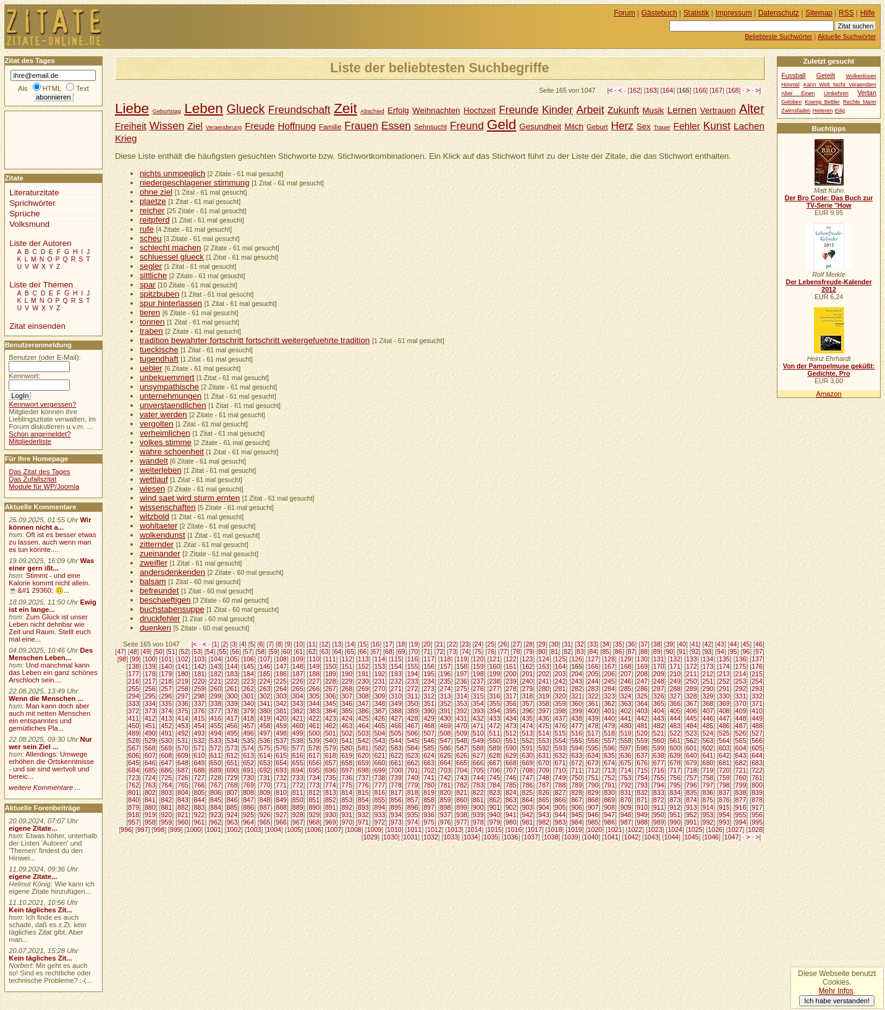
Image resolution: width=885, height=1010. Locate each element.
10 (299, 644)
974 (412, 822)
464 (363, 725)
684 (133, 770)
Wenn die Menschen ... (46, 698)
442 (642, 718)
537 (281, 740)
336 (182, 703)
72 (440, 651)
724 (150, 777)
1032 (430, 837)
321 (576, 696)
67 (375, 651)
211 (691, 673)
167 (716, 90)
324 (626, 696)
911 (658, 807)
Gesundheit (540, 126)
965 (265, 822)
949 (642, 814)
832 (642, 792)
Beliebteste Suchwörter (778, 36)
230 (363, 681)
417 (232, 718)
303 (281, 696)
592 (543, 748)
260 (215, 688)
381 (281, 711)
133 (691, 659)
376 (199, 711)
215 (757, 673)
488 (757, 725)
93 (707, 651)
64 (337, 651)
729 (232, 777)
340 (248, 703)
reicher (152, 210)
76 (490, 651)
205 (593, 673)
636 (626, 755)
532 (199, 740)
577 (297, 748)
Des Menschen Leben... (51, 654)
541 (346, 740)
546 (428, 740)
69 (401, 651)
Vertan (866, 93)
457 (248, 725)
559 (642, 740)
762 (133, 785)
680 (708, 762)
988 (642, 822)
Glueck (245, 109)
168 (733, 90)
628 (494, 755)
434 (511, 718)
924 (232, 814)
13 (337, 644)
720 (724, 770)
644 (757, 755)
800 (757, 785)
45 (746, 644)
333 (133, 703)
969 (330, 822)
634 (593, 755)
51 (172, 651)
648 (182, 762)
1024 (674, 829)
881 (166, 807)
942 (527, 814)
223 (248, 681)
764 (166, 785)
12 (325, 644)
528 (133, 740)
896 (412, 807)
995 (757, 822)
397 (543, 711)
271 (396, 688)
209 (658, 673)
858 (428, 800)
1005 (294, 829)
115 (396, 659)
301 (248, 696)
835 (691, 792)
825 (527, 792)
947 (609, 814)
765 (182, 785)
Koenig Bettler (822, 102)
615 (281, 755)
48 (133, 651)
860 (461, 800)
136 (741, 659)
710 (560, 770)
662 (412, 762)
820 (445, 792)
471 (478, 725)
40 (682, 644)
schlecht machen (170, 247)
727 (199, 777)
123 (527, 659)
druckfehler (160, 618)
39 (669, 644)
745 (494, 777)
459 (281, 725)
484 (691, 725)
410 (757, 711)
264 (281, 688)
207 (626, 673)
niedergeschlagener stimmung (195, 182)
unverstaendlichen (173, 405)
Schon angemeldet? (39, 434)
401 (609, 711)
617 (314, 755)
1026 (715, 829)
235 (445, 681)
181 (199, 673)
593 (560, 748)
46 (759, 644)
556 (593, 740)
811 (297, 792)
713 (609, 770)
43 (720, 644)
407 (708, 711)
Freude (259, 126)
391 (445, 711)
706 (494, 770)
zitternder (157, 544)
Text (82, 88)
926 (265, 814)
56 (235, 651)
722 (757, 770)
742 (445, 777)
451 (150, 725)
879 (133, 807)
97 (759, 651)
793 (642, 785)
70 (414, 651)
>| (758, 90)
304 (297, 696)
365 (658, 703)
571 (199, 748)
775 (346, 785)
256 (150, 688)
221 (215, 681)
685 (150, 770)
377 (215, 711)
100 (150, 659)
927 (281, 814)
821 (461, 792)
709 (543, 770)
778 (396, 785)
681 (724, 762)
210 (674, 673)
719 (708, 770)
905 (560, 807)
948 (626, 814)
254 (757, 681)
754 (642, 777)
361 (593, 703)
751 (593, 777)
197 (461, 673)
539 (314, 740)
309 (380, 696)
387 (380, 711)
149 (314, 666)
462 (330, 725)
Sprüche (24, 213)
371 (757, 703)
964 (248, 822)
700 (396, 770)
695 (314, 770)
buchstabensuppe (172, 609)
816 (380, 792)
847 (248, 800)
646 (150, 762)
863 (511, 800)
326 (658, 696)
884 (215, 807)
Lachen (749, 126)
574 (248, 748)
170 (658, 666)
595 (593, 748)
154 (396, 666)
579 (330, 748)
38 (657, 644)
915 (724, 807)
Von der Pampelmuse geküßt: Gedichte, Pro (828, 369)
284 (609, 688)
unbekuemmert (167, 377)
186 (281, 673)
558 (626, 740)
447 (724, 718)
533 (215, 740)
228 (330, 681)
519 (626, 733)
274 (445, 688)
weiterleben (161, 470)
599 (658, 748)
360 (576, 703)
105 (232, 659)
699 (380, 770)
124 (543, 659)
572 (215, 748)
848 (265, 800)
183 (232, 673)
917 (757, 807)
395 (511, 711)
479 (609, 725)
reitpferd (155, 219)
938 (461, 814)
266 (314, 688)
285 (626, 688)
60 (286, 651)
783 (478, 785)
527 (757, 733)
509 (461, 733)
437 (560, 718)
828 (576, 792)
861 (478, 800)
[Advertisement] (42, 139)
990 (674, 822)
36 (631, 644)
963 (232, 822)
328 (691, 696)
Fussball (793, 75)
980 (511, 822)
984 (576, 822)
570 (182, 748)
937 (445, 814)
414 (182, 718)
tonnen (152, 321)
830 (609, 792)
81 (555, 651)
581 (363, 748)
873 (674, 800)
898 (445, 807)
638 (658, 755)
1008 (354, 829)
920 (166, 814)
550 (494, 740)
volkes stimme (166, 442)
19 (414, 644)
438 (576, 718)
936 (428, 814)
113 (363, 659)
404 (658, 711)
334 (150, 703)
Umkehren (836, 93)
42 (707, 644)
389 (412, 711)
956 (757, 814)
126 (576, 659)
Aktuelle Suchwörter (847, 36)
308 (363, 696)
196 (445, 673)
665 (461, 762)
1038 (551, 837)
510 (478, 733)
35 (618, 644)
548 (461, 740)
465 (380, 725)
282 (576, 688)
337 (199, 703)
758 (708, 777)
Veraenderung (224, 127)
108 (281, 659)
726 (182, 777)
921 (182, 814)
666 (478, 762)
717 (674, 770)
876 (724, 800)
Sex (644, 126)
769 (248, 785)
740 (412, 777)
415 (199, 718)
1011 (414, 829)
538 (297, 740)
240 (527, 681)
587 (461, 748)
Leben (203, 108)
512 (511, 733)
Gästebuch (659, 13)
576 (281, 748)
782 (461, 785)
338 (215, 703)
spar (148, 284)
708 (527, 770)
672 (576, 762)
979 (494, 822)
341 (265, 703)
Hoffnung (296, 126)
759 (724, 777)
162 (634, 90)
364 (642, 703)
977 (461, 822)
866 (560, 800)
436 (543, 718)
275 (461, 688)
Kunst (716, 125)
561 (674, 740)
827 (560, 792)
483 (674, 725)
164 (668, 90)
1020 (595, 829)
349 (396, 703)
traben (151, 331)
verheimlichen (165, 433)
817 (396, 792)
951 (674, 814)
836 (708, 792)
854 (363, 800)
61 (299, 651)
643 (741, 755)
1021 (615, 829)
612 (232, 755)
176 (757, 666)
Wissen (167, 125)
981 (527, 822)
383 (314, 711)
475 (543, 725)
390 (428, 711)
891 (330, 807)
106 (248, 659)
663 (428, 762)
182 (215, 673)
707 (511, 770)
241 (543, 681)
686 (166, 770)
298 (199, 696)
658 (346, 762)
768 (232, 785)
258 (182, 688)
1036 (511, 837)
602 (708, 748)
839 (757, 792)
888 (281, 807)
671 (560, 762)
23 (465, 644)
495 (232, 733)
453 (182, 725)
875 (708, 800)
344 (314, 703)
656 (314, 762)
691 (248, 770)
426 (380, 718)
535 (248, 740)
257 (166, 688)
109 (297, 659)
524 (708, 733)
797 (708, 785)
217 (150, 681)
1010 (394, 829)
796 (691, 785)
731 (265, 777)
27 (516, 644)
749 (560, 777)
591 (527, 748)
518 (609, 733)
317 (511, 696)
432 (478, 718)
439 (593, 718)
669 (527, 762)
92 (695, 651)
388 (396, 711)
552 (527, 740)
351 (428, 703)
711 (576, 770)
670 (543, 762)
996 (126, 829)
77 (503, 651)
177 (133, 673)
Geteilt (825, 75)
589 (494, 748)
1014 (474, 829)
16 (375, 644)
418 (248, 718)
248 (658, 681)
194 (412, 673)
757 (691, 777)
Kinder (557, 109)
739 (396, 777)
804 (182, 792)
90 (669, 651)
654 (281, 762)
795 (674, 785)
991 (691, 822)
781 (445, 785)
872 (658, 800)
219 (182, 681)
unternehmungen (170, 396)
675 (626, 762)
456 (232, 725)
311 (412, 696)
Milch (573, 126)
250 (691, 681)
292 (741, 688)
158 (461, 666)
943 (543, 814)
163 (651, 90)
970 (346, 822)
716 (658, 770)
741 (428, 777)
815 (363, 792)
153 (380, 666)
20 (427, 644)
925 (248, 814)
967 (297, 822)
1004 (273, 829)
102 (182, 659)
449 (757, 718)
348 (380, 703)
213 (724, 673)
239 (511, 681)
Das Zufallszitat (32, 479)
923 (215, 814)
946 (593, 814)
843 (182, 800)
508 (445, 733)
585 (428, 748)
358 (543, 703)
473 (511, 725)
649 (199, 762)
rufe (147, 229)
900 (478, 807)
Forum (624, 13)
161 (511, 666)
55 (222, 651)
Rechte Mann (859, 102)
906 (576, 807)
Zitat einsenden (37, 326)
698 (363, 770)
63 (325, 651)
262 (248, 688)
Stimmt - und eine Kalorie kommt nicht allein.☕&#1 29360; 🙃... (49, 583)
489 (133, 733)
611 (215, 755)
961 (199, 822)
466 (396, 725)
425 (363, 718)
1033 (450, 837)
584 (412, 748)
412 (150, 718)
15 (363, 644)
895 (396, 807)
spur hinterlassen (171, 303)
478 (593, 725)
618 (330, 755)
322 (593, 696)
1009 (374, 829)
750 (576, 777)
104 (215, 659)
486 (724, 725)
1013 (454, 829)
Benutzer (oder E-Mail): (44, 357)
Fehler (687, 126)
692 (265, 770)
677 (658, 762)
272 (412, 688)
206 (609, 673)
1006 (314, 829)
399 (576, 711)
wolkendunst (162, 535)
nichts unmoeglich (172, 173)
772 (297, 785)
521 (658, 733)
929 (314, 814)
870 (626, 800)
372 (133, 711)
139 (150, 666)
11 (312, 644)
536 (265, 740)
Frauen (361, 125)
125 (560, 659)
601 (691, 748)
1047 (731, 837)
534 (232, 740)
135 (724, 659)
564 (724, 740)
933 (380, 814)
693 (281, 770)
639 (674, 755)
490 (150, 733)
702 (428, 770)
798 (724, 785)
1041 (611, 837)
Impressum (734, 13)
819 (428, 792)
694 (297, 770)
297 (182, 696)
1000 (194, 829)
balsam (153, 581)
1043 (651, 837)
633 (576, 755)
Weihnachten (436, 110)
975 (428, 822)
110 (314, 659)
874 (691, 800)
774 (330, 785)
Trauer (662, 127)
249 (674, 681)
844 (199, 800)
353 (461, 703)
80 (542, 651)
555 (576, 740)
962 (215, 822)
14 (350, 644)
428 (412, 718)
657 (330, 762)
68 (388, 651)
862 (494, 800)
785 (511, 785)
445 (691, 718)
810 (281, 792)
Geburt (597, 126)
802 (150, 792)
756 (674, 777)
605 (757, 748)
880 (150, 807)
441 (626, 718)
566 (757, 740)
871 (642, 800)
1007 (334, 829)
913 (691, 807)
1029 (370, 837)
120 (478, 659)
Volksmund (29, 224)
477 (576, 725)
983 (560, 822)
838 (741, 792)
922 (199, 814)
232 (396, 681)
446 (708, 718)
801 (133, 792)
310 (396, 696)
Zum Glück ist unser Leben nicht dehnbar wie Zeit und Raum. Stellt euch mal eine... (50, 628)
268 (346, 688)
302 (265, 696)
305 (314, 696)
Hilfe (867, 13)
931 (346, 814)
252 (724, 681)
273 (428, 688)
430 (445, 718)
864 (527, 800)
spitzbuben (159, 294)
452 (166, 725)
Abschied (372, 111)
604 (741, 748)
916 (741, 807)
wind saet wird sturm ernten (190, 498)
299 (215, 696)
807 (232, 792)
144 (232, 666)
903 (527, 807)
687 (182, 770)
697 (346, 770)
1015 (494, 829)
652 (248, 762)
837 (724, 792)
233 (412, 681)
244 (593, 681)
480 (626, 725)
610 (199, 755)
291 (724, 688)
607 (150, 755)
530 (166, 740)
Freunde (518, 109)
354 (478, 703)
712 (593, 770)
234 (428, 681)
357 (527, 703)
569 (166, 748)
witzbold (154, 516)
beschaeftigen (165, 600)
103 (199, 659)
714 (626, 770)
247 (642, 681)
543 (380, 740)
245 (609, 681)
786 (527, 785)
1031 (411, 837)
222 (232, 681)
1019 (574, 829)
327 (674, 696)
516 (576, 733)
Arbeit (590, 109)
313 (445, 696)
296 (166, 696)
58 (261, 651)
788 (560, 785)
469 (445, 725)
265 (297, 688)
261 (232, 688)
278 (511, 688)
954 (724, 814)
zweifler (153, 562)
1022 (635, 829)
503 (363, 733)
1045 (691, 837)
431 (461, 718)
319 (543, 696)
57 (248, 651)
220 (199, 681)
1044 (671, 837)
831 (626, 792)
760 (741, 777)
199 (494, 673)
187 (297, 673)
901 (494, 807)
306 (330, 696)
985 (593, 822)
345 (330, 703)
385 (346, 711)
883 (199, 807)
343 (297, 703)
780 (428, 785)
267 (330, 688)
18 (401, 644)
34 (605, 644)
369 (724, 703)
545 (412, 740)
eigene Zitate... (33, 828)
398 (560, 711)
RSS (846, 13)
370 (741, 703)
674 (609, 762)
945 (576, 814)
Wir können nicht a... (50, 523)
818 (412, 792)
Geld (502, 124)
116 (412, 659)
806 (215, 792)
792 (626, 785)
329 (708, 696)
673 (593, 762)
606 (133, 755)
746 (511, 777)
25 (490, 644)
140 (166, 666)
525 (724, 733)
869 (609, 800)
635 (609, 755)
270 (380, 688)
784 (494, 785)
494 (215, 733)
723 (133, 777)
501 (330, 733)
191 (363, 673)
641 (708, 755)
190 (346, 673)
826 (543, 792)
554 (560, 740)
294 (133, 696)
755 (658, 777)
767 (215, 785)
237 (478, 681)
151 (346, 666)
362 (609, 703)
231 (380, 681)
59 (273, 651)
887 (265, 807)
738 (380, 777)
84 (593, 651)
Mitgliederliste (30, 441)
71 (427, 651)
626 (461, 755)
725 (166, 777)
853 (346, 800)
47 (120, 651)
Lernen (682, 109)
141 (182, 666)
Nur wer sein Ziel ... (50, 743)
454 (199, 725)
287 (658, 688)
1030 (390, 837)
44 (733, 644)
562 (691, 740)
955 (741, 814)
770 (265, 785)
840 (133, 800)
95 (733, 651)
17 (388, 644)
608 (166, 755)
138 (133, 666)
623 (412, 755)
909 (626, 807)
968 (314, 822)
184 (248, 673)
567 (133, 748)
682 (741, 762)
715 (642, 770)
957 (133, 822)
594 (576, 748)
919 (150, 814)
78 (516, 651)
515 (560, 733)
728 (215, 777)
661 (396, 762)
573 (232, 748)
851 (314, 800)
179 (166, 673)
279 (527, 688)
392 (461, 711)
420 (281, 718)
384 (330, 711)
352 (445, 703)
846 (232, 800)
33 (593, 644)
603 (724, 748)
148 (297, 666)
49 (146, 651)
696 (330, 770)
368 (708, 703)
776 (363, 785)
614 (265, 755)
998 (158, 829)
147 (281, 666)
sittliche (153, 275)
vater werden (163, 414)
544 (396, 740)
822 (478, 792)
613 (248, 755)
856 (396, 800)
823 (494, 792)
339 (232, 703)
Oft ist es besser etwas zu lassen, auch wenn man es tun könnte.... (52, 542)
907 (593, 807)
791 (609, 785)
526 (741, 733)
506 (412, 733)
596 (609, 748)
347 (363, 703)
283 (593, 688)
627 (478, 755)
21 (440, 644)
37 (644, 644)
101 (166, 659)
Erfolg (398, 110)
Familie (330, 126)
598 (642, 748)
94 (720, 651)
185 (265, 673)
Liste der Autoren (40, 243)
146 (265, 666)
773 (314, 785)
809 (265, 792)
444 (674, 718)
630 (527, 755)
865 (543, 800)
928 (297, 814)
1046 (711, 837)
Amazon (828, 393)
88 (644, 651)
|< (610, 90)
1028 (755, 829)
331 (741, 696)
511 (494, 733)
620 (363, 755)
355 (494, 703)
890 (314, 807)
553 (543, 740)
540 (330, 740)
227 (314, 681)
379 (248, 711)
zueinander (160, 553)
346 (346, 703)
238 (494, 681)
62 (312, 651)
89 (657, 651)
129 (626, 659)
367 (691, 703)
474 (527, 725)
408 (724, 711)
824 (511, 792)
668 (511, 762)
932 (363, 814)
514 (543, 733)
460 (297, 725)
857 (412, 800)
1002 (233, 829)
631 (543, 755)
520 (642, 733)
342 (281, 703)
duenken (155, 627)
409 (741, 711)
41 (695, 644)
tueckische (159, 349)
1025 (695, 829)
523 (691, 733)
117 (428, 659)
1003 (254, 829)
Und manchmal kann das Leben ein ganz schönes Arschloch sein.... (53, 672)
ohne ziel (156, 192)
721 (741, 770)
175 (741, 666)
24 (478, 644)
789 (576, 785)
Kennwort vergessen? (42, 404)
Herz (622, 125)
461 (314, 725)
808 (248, 792)
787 (543, 785)
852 (330, 800)
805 (199, 792)
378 (232, 711)
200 (511, 673)
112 (346, 659)
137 (757, 659)
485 (708, 725)
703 (445, 770)
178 (150, 673)
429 (428, 718)
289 (691, 688)
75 (478, 651)
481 (642, 725)
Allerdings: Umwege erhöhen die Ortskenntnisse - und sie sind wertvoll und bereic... (51, 765)
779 (412, 785)
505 (396, 733)
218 (166, 681)
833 (658, 792)
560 (658, 740)
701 (412, 770)
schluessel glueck (172, 256)
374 (166, 711)
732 (281, 777)
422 (314, 718)
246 (626, 681)
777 (380, 785)
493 (199, 733)
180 (182, 673)
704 (461, 770)
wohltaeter (158, 525)
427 (396, 718)
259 (199, 688)
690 (232, 770)
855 (380, 800)
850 (297, 800)
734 (314, 777)
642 (724, 755)
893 (363, 807)
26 (503, 644)
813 (330, 792)
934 (396, 814)
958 (150, 822)
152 (363, 666)
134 (708, 659)
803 (166, 792)
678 (674, 762)
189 (330, 673)
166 (700, 90)
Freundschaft (299, 109)
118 (445, 659)
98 (123, 659)
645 (133, 762)
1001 (213, 829)
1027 (735, 829)
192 (380, 673)
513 (527, 733)
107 (265, 659)
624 (428, 755)
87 (631, 651)
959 (166, 822)
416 (215, 718)
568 (150, 748)
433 (494, 718)
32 (580, 644)
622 (396, 755)
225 (281, 681)
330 (724, 696)
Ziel (195, 126)
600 (674, 748)
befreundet (159, 590)
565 (741, 740)
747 (527, 777)
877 (741, 800)
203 (560, 673)
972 (380, 822)
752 (609, 777)
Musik (653, 110)
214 (741, 673)
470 (461, 725)
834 (674, 792)
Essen (396, 125)
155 (412, 666)
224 (265, 681)
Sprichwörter (32, 203)
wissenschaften (168, 507)
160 (494, 666)
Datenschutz (778, 13)
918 (133, 814)
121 (494, 659)
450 (133, 725)
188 (314, 673)
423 (330, 718)
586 (445, 748)
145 (248, 666)
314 (461, 696)
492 (182, 733)
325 (642, 696)
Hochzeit (480, 110)
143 (215, 666)
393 (478, 711)
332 (757, 696)
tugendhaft (159, 358)
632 (560, 755)
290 (708, 688)
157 (445, 666)
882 (182, 807)
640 (691, 755)
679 (691, 762)
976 (445, 822)
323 (609, 696)
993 (724, 822)
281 (560, 688)
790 (593, 785)
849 (281, 800)
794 (658, 785)
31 (567, 644)
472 (494, 725)
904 (543, 807)
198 (478, 673)
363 (626, 703)
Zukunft (623, 109)
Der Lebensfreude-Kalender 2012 (828, 285)
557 (609, 740)
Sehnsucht (430, 126)
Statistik (696, 13)
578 (314, 748)
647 (166, 762)
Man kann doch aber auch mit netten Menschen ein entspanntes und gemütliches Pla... (49, 717)
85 (605, 651)
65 (350, 651)
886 (248, 807)
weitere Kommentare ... (44, 787)
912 (674, 807)
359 (560, 703)
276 (478, 688)
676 (642, 762)
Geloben (791, 102)
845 (215, 800)
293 (757, 688)
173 (708, 666)
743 (461, 777)
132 (674, 659)
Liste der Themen (41, 284)
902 (511, 807)
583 (396, 748)
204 (576, 673)
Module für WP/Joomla (44, 486)
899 (461, 807)
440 (609, 718)
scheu (150, 238)
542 (363, 740)
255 (133, 688)
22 (452, 644)
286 (642, 688)
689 (215, 770)
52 (184, 651)
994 (741, 822)
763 (150, 785)
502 (346, 733)
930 (330, 814)
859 (445, 800)
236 (461, 681)
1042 (631, 837)
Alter (751, 109)
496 (248, 733)
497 (265, 733)
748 (543, 777)
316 (494, 696)
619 (346, 755)
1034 (471, 837)
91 (682, 651)
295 (150, 696)
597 (626, 748)
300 (232, 696)
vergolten (157, 423)
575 (265, 748)
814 (346, 792)
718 (691, 770)
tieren (150, 312)
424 (346, 718)
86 (618, 651)
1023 (655, 829)
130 (642, 659)
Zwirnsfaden (795, 111)
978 (478, 822)
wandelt (154, 460)
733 (297, 777)
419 (265, 718)
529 (150, 740)
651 (232, 762)
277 (494, 688)
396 (527, 711)
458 (265, 725)
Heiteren (823, 111)
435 (527, 718)
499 (297, 733)
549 (478, 740)
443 (658, 718)
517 (593, 733)
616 (297, 755)
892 (346, 807)
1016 (514, 829)
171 (674, 666)
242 (560, 681)
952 (691, 814)
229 (346, 681)
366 (674, 703)
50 (159, 651)
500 (314, 733)
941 (511, 814)
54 (210, 651)
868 (593, 800)
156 (428, 666)
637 (642, 755)
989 (658, 822)
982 (543, 822)
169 (642, 666)
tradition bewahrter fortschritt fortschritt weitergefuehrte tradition (255, 340)
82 (567, 651)
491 (166, 733)
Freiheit (130, 126)
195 (428, 673)
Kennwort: (24, 376)
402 (626, 711)
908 (609, 807)
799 (741, 785)
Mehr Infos (835, 991)
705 (478, 770)
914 (708, 807)
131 (658, 659)
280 (543, 688)
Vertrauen (718, 110)
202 (543, 673)
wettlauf (154, 479)
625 (445, 755)
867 (576, 800)
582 (380, 748)
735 (330, 777)
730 (248, 777)
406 (691, 711)
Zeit (345, 108)
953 (708, 814)
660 (380, 762)
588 (478, 748)
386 (363, 711)
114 (380, 659)
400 (593, 711)
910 (642, 807)
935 (412, 814)
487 (741, 725)
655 (297, 762)
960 (182, 822)
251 (708, 681)
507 (428, 733)
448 (741, 718)
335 (166, 703)
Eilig (840, 111)
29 (542, 644)
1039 (571, 837)
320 (560, 696)
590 (511, 748)
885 (232, 807)
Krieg (126, 138)
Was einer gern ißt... (51, 564)
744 (478, 777)
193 (396, 673)
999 (175, 829)
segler (151, 266)
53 (197, 651)
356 (511, 703)
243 (576, 681)
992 (708, 822)
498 (281, 733)
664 (445, 762)
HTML (52, 88)
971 (363, 822)
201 (527, 673)
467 (412, 725)
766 (199, 785)
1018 (555, 829)
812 (314, 792)
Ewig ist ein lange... (52, 605)
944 (560, 814)
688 (199, 770)
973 (396, 822)
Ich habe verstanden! (837, 1000)
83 (580, 651)
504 (380, 733)
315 (478, 696)
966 (281, 822)
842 (166, 800)
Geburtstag (167, 111)
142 (199, 666)
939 (478, 814)
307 (346, 696)
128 (609, 659)
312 (428, 696)
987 (626, 822)
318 (527, 696)
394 (494, 711)
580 (346, 748)
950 (658, 814)
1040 (591, 837)
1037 (530, 837)
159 (478, 666)
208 (642, 673)
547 (445, 740)
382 (297, 711)
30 (555, 644)
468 (428, 725)
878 (757, 800)
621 (380, 755)
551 (511, 740)
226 (297, 681)
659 (363, 762)
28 (529, 644)
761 (757, 777)
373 (150, 711)
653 (265, 762)
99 (135, 659)
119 (461, 659)
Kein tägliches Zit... (40, 910)
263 (265, 688)
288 (674, 688)
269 (363, 688)
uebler (151, 368)
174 (724, 666)
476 (560, 725)
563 (708, 740)
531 (182, 740)
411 (133, 718)
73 (452, 651)
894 (380, 807)
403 (642, 711)
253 (741, 681)
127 (593, 659)
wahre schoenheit (172, 451)
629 (511, 755)
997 (142, 829)
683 (757, 762)
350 (412, 703)
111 (330, 659)
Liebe (132, 108)
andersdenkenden (172, 572)
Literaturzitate (34, 192)
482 (658, 725)
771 (281, 785)
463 (346, 725)
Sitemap (818, 13)
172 (691, 666)
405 (674, 711)
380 (265, 711)
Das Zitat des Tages (39, 471)
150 (330, 666)
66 (363, 651)
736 (346, 777)
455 (215, 725)
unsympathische (169, 386)
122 (511, 659)
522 (674, 733)
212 (708, 673)
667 (494, 762)
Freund (467, 125)
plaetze (153, 201)
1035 (490, 837)
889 (297, 807)
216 (133, 681)
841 (150, 800)
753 (626, 777)
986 (609, 822)
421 (297, 718)
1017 (534, 829)
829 (593, 792)
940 (494, 814)
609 (182, 755)
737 (363, 777)
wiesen (152, 488)
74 (465, 651)
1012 (434, 829)
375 (182, 711)
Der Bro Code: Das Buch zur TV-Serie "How (829, 201)
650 (215, 762)
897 (428, 807)
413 (166, 718)
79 (529, 651)
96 (746, 651)
